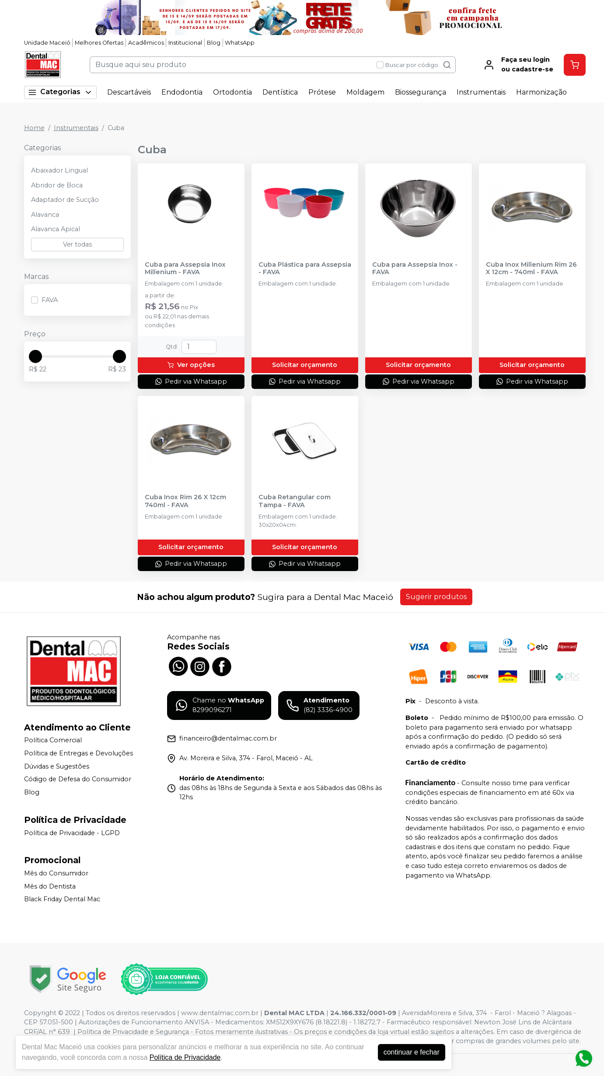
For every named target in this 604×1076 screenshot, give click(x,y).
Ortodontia (232, 92)
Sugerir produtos (436, 597)
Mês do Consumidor (56, 873)
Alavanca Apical (55, 229)
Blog (213, 42)
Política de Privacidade (185, 1057)
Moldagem (365, 92)
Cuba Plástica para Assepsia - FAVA (304, 268)
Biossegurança (420, 92)
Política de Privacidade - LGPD (72, 833)
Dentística (280, 92)
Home (34, 128)
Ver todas (77, 244)
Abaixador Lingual (59, 170)
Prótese (322, 92)
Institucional (185, 42)
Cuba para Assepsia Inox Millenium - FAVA (185, 268)
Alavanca (45, 215)
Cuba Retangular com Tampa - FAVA (294, 501)
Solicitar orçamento (304, 365)
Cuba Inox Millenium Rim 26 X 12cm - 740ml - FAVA (531, 268)
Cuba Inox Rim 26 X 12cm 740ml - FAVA (185, 501)
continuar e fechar (412, 1052)
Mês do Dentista (50, 886)
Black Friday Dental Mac (62, 899)
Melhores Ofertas (99, 42)
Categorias (60, 92)
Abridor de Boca (57, 185)
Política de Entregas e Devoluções (78, 753)
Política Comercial (53, 740)
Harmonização (541, 92)
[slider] (35, 356)
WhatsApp (240, 42)
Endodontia (181, 92)
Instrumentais (481, 92)
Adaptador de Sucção (65, 200)
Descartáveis (129, 92)
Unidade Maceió (47, 42)
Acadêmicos (146, 42)
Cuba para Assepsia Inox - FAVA (414, 268)
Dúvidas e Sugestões (56, 766)
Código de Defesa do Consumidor (77, 779)
